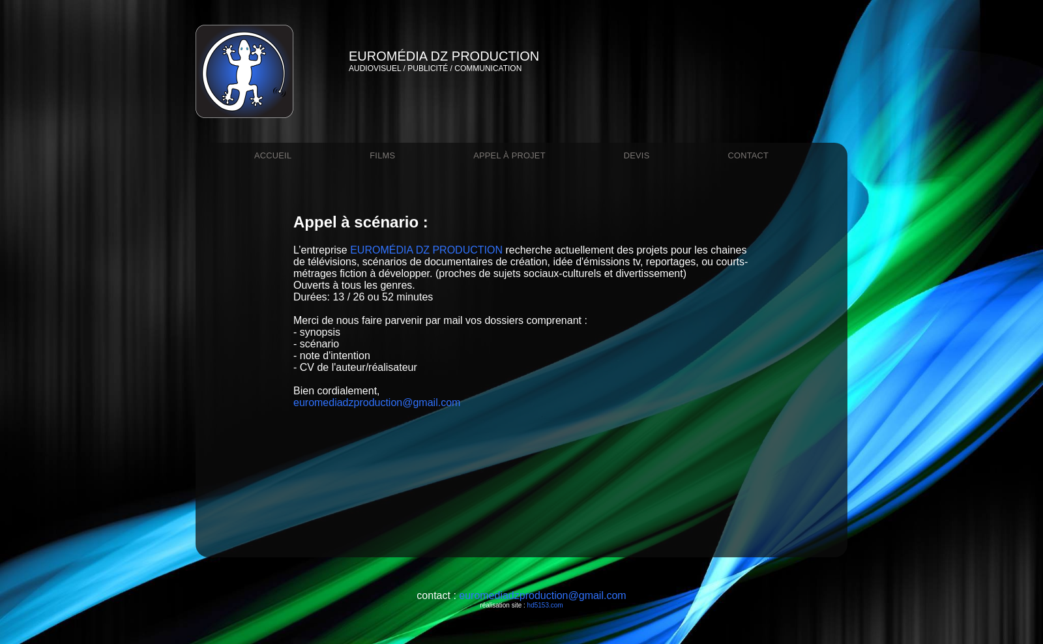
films (382, 155)
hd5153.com (545, 605)
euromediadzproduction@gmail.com (376, 402)
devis (637, 155)
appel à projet (509, 155)
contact (748, 155)
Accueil (272, 155)
